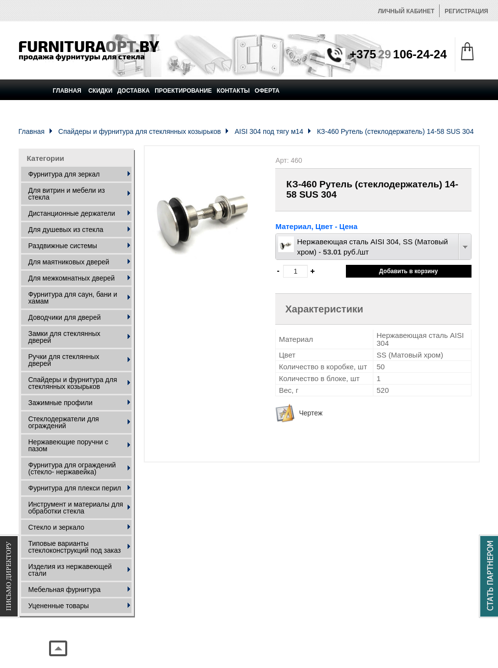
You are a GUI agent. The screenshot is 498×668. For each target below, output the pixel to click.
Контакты (233, 90)
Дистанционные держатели (71, 213)
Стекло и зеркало (56, 527)
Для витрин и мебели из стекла (66, 193)
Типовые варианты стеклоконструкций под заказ (74, 547)
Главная (67, 90)
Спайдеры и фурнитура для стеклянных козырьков (139, 131)
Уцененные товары (58, 606)
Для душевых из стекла (66, 229)
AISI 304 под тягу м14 (269, 131)
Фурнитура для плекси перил (74, 488)
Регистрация (466, 11)
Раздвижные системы (62, 246)
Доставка (133, 90)
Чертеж (310, 413)
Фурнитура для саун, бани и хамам (72, 297)
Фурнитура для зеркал (64, 174)
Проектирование (183, 90)
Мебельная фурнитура (64, 589)
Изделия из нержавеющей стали (70, 570)
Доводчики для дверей (64, 317)
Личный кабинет (406, 11)
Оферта (267, 90)
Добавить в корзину (408, 271)
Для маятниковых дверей (68, 262)
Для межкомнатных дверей (71, 278)
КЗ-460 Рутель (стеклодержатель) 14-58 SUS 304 (395, 131)
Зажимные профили (60, 403)
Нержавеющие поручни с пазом (68, 445)
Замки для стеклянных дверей (64, 337)
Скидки (100, 90)
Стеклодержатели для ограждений (63, 422)
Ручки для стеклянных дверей (64, 360)
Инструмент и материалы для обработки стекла (75, 507)
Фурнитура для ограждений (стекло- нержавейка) (72, 468)
